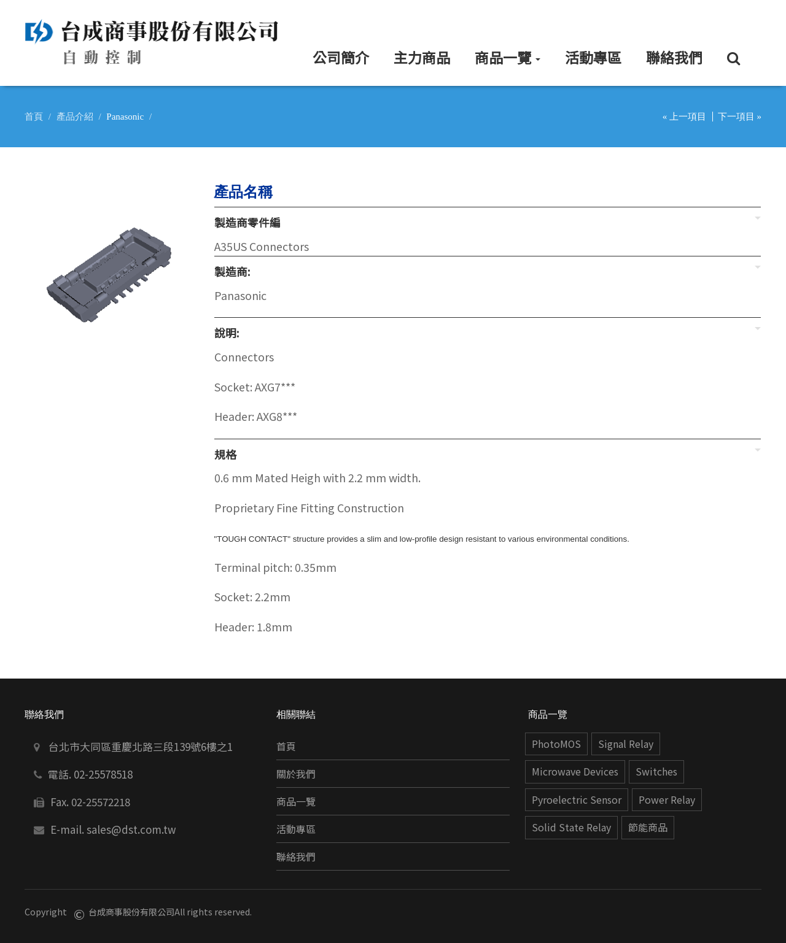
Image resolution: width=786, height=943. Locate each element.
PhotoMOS (556, 744)
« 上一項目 (684, 116)
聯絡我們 (296, 857)
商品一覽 (296, 802)
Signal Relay (625, 744)
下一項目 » (739, 116)
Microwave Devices (575, 771)
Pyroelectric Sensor (576, 800)
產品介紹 (74, 116)
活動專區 (296, 829)
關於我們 (296, 774)
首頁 (34, 116)
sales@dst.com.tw (131, 829)
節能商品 (647, 827)
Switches (656, 771)
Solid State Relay (571, 827)
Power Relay (667, 800)
